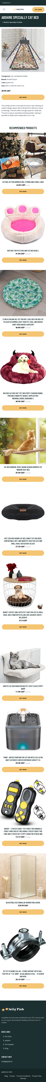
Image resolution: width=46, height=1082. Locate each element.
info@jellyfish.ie (6, 3)
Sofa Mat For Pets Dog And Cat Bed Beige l (23, 250)
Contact (12, 1076)
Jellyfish (7, 1040)
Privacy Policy (36, 1076)
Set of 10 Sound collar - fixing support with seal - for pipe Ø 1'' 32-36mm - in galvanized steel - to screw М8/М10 (23, 974)
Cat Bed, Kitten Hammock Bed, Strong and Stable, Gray (23, 182)
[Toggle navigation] (4, 9)
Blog (6, 1048)
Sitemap (23, 1078)
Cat (12, 76)
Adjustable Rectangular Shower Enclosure (23, 902)
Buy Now (23, 97)
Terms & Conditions (23, 1076)
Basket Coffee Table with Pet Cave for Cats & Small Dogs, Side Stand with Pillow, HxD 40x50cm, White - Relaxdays (23, 615)
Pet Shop (38, 9)
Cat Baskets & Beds (21, 76)
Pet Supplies (9, 1044)
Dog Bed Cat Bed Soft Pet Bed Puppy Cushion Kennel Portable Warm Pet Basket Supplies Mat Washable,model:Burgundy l (23, 396)
